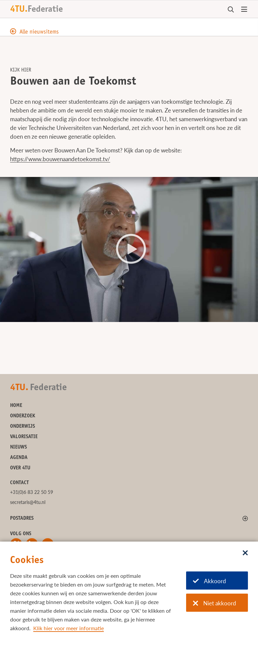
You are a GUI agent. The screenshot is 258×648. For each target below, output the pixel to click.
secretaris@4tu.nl (27, 502)
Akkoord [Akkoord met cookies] (209, 581)
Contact (19, 482)
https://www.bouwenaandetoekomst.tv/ (60, 159)
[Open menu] (244, 10)
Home (16, 405)
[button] (129, 249)
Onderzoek (22, 416)
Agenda (19, 457)
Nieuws (18, 447)
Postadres (22, 518)
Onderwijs (22, 426)
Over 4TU (20, 468)
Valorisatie (24, 436)
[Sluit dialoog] (245, 553)
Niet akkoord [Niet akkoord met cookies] (214, 603)
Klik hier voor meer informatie (68, 628)
